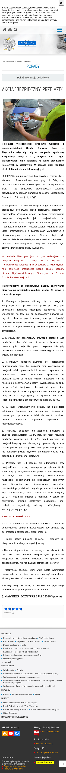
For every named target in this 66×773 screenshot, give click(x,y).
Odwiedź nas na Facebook (17, 733)
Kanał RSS (5, 733)
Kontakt (5, 698)
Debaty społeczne (11, 645)
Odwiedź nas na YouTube (11, 733)
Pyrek (37, 694)
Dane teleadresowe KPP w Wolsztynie (20, 703)
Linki (24, 645)
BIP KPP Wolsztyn (50, 731)
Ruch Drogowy (7, 665)
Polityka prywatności (13, 769)
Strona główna (8, 61)
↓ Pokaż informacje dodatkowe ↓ (33, 77)
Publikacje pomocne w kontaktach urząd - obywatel (26, 648)
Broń (53, 641)
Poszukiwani (8, 641)
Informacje (6, 633)
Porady (28, 61)
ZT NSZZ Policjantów (28, 652)
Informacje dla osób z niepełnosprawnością (22, 655)
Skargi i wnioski (34, 641)
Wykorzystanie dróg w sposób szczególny (21, 677)
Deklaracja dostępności (13, 659)
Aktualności (6, 662)
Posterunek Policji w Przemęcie (44, 709)
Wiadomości (8, 670)
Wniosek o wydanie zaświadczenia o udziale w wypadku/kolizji (30, 674)
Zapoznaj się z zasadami (15, 766)
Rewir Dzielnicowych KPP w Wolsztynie (20, 706)
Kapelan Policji (9, 652)
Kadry (46, 641)
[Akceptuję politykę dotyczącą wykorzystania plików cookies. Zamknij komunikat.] (61, 3)
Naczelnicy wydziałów (27, 638)
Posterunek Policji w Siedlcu (15, 709)
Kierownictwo (9, 638)
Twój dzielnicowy (46, 638)
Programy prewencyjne (22, 694)
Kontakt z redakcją (44, 743)
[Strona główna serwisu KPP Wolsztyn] (4, 29)
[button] (59, 30)
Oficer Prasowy (10, 713)
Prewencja (19, 61)
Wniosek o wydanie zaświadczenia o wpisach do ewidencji (29, 686)
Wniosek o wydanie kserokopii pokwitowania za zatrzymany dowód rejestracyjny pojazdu (32, 681)
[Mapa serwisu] (10, 29)
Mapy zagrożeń (7, 716)
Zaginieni (21, 641)
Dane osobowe (21, 716)
